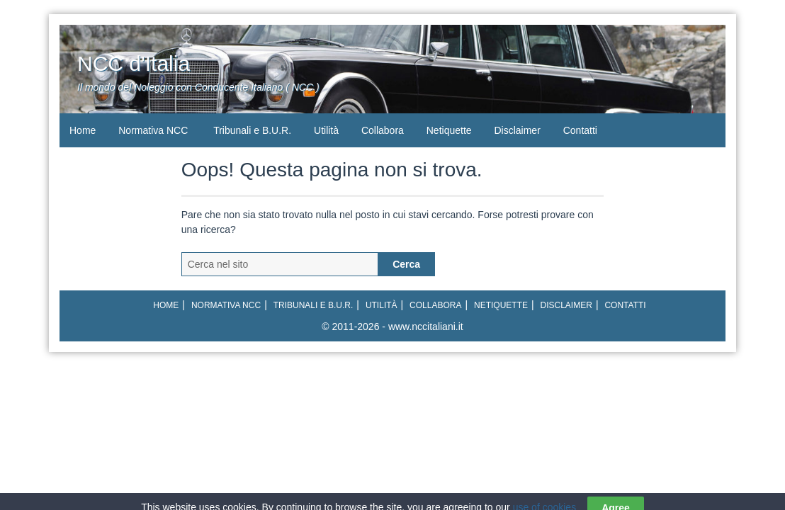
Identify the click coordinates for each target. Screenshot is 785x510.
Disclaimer (517, 130)
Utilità (326, 130)
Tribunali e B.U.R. (252, 130)
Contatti (580, 130)
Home (82, 130)
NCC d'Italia (133, 63)
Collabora (382, 130)
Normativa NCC (153, 130)
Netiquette (449, 130)
